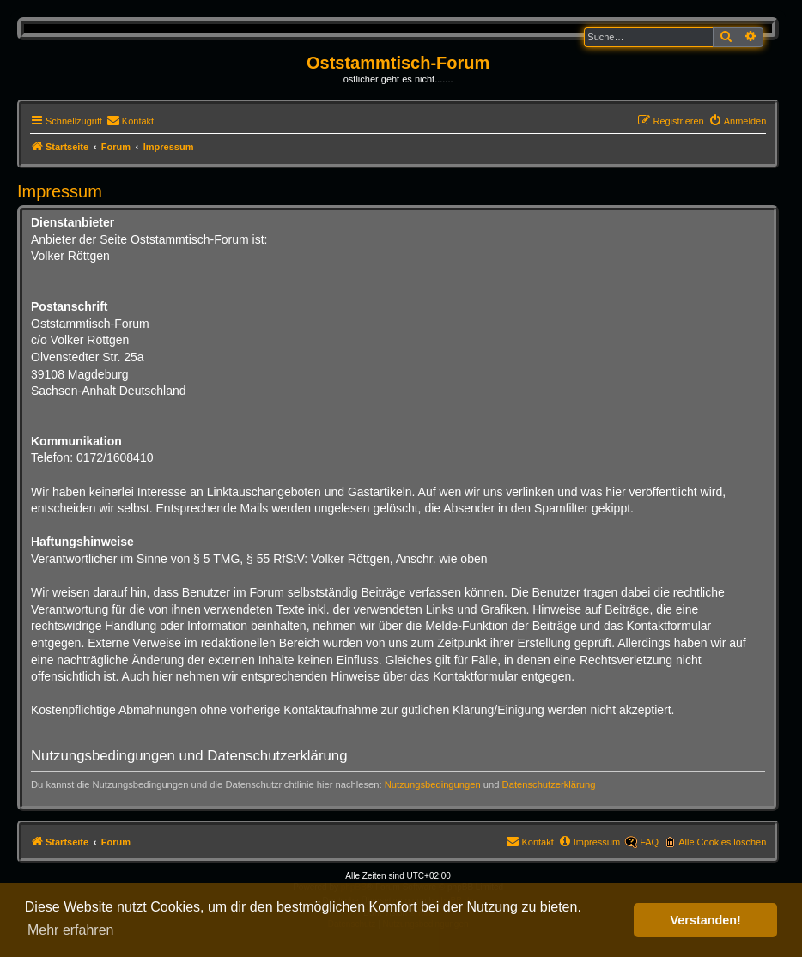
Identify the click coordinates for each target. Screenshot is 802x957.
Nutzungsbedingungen (433, 784)
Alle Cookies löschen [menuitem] (722, 842)
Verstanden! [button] (706, 920)
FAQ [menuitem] (649, 842)
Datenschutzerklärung (549, 784)
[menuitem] (130, 121)
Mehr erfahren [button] (70, 930)
